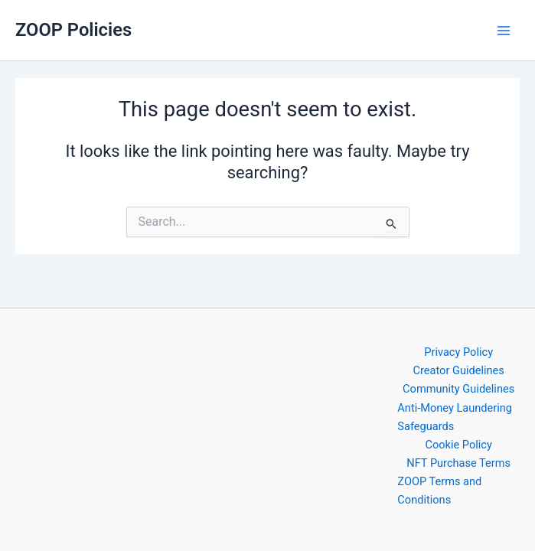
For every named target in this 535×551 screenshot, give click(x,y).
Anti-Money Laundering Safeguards (454, 417)
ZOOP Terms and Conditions (439, 490)
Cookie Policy (458, 445)
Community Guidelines (458, 389)
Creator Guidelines (458, 370)
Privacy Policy (458, 352)
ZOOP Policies (73, 30)
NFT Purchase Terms (458, 463)
